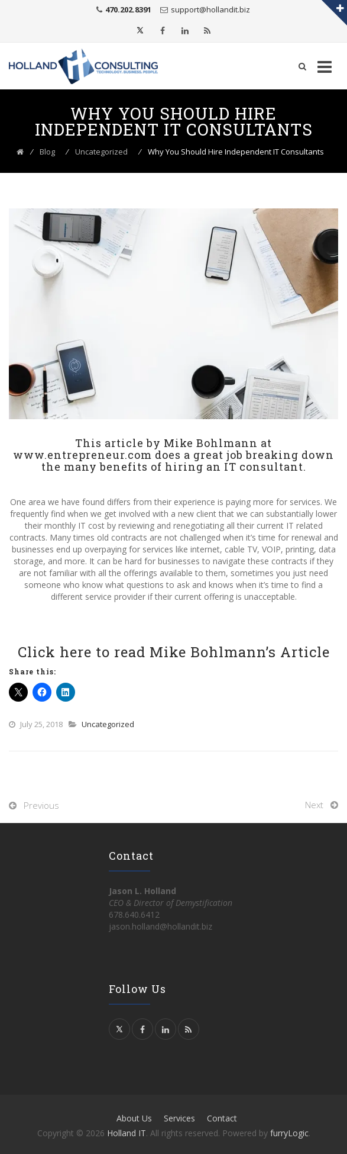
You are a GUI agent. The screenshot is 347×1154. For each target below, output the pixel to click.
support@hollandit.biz (210, 9)
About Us (134, 1118)
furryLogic (289, 1133)
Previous (41, 805)
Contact (222, 1118)
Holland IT (126, 1133)
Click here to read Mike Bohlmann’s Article (174, 651)
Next (314, 805)
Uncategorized (108, 724)
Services (179, 1118)
